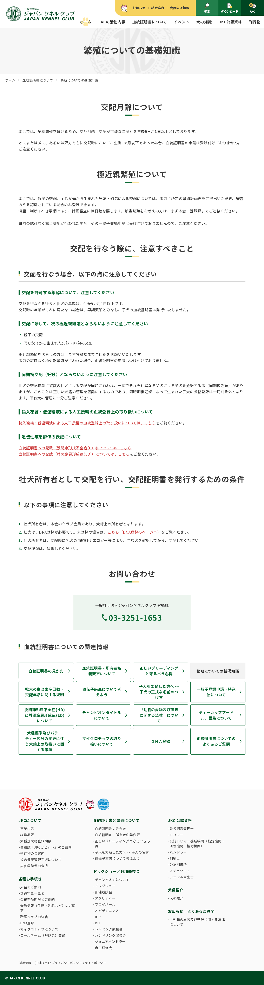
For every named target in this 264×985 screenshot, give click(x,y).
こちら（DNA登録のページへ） (134, 532)
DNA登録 (27, 922)
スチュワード (180, 870)
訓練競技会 (103, 891)
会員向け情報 (180, 8)
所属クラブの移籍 (34, 916)
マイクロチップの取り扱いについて (101, 741)
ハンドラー (178, 852)
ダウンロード (229, 8)
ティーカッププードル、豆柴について (216, 715)
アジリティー (105, 898)
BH (97, 922)
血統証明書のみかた (110, 828)
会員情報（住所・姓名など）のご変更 (48, 908)
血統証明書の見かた (46, 671)
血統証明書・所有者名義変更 (117, 834)
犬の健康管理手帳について (41, 859)
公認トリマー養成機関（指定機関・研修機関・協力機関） (197, 843)
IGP (98, 916)
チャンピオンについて (112, 879)
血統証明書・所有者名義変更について (101, 670)
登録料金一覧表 (32, 893)
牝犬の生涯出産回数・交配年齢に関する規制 (44, 691)
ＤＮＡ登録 (161, 741)
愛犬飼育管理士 (182, 828)
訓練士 (175, 858)
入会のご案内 (30, 886)
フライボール (105, 904)
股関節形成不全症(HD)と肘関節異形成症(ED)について (44, 715)
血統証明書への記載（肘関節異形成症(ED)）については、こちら (74, 454)
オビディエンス (107, 910)
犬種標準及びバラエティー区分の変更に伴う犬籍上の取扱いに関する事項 (44, 741)
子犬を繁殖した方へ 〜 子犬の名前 (122, 852)
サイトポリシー (95, 963)
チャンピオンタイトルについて (101, 715)
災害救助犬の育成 (34, 865)
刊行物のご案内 (32, 853)
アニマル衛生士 (182, 876)
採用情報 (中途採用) (34, 963)
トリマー (176, 834)
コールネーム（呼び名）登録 (42, 935)
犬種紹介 (176, 898)
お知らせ (139, 8)
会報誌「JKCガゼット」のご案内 (46, 847)
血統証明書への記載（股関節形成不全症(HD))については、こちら (75, 447)
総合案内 (157, 8)
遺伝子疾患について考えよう (101, 691)
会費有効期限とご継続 (37, 899)
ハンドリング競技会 (110, 935)
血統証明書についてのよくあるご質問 (216, 741)
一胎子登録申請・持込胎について (216, 691)
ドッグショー (105, 885)
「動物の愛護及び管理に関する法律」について (159, 715)
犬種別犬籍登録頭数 (35, 840)
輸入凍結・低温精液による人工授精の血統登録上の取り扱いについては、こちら (87, 422)
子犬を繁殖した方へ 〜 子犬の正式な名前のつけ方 (159, 691)
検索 (207, 8)
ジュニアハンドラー (110, 941)
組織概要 (27, 834)
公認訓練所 (178, 864)
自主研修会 (103, 947)
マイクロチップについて (39, 929)
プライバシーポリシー (67, 963)
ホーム (85, 21)
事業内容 (27, 828)
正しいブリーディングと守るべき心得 (159, 670)
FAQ (252, 8)
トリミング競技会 (109, 929)
